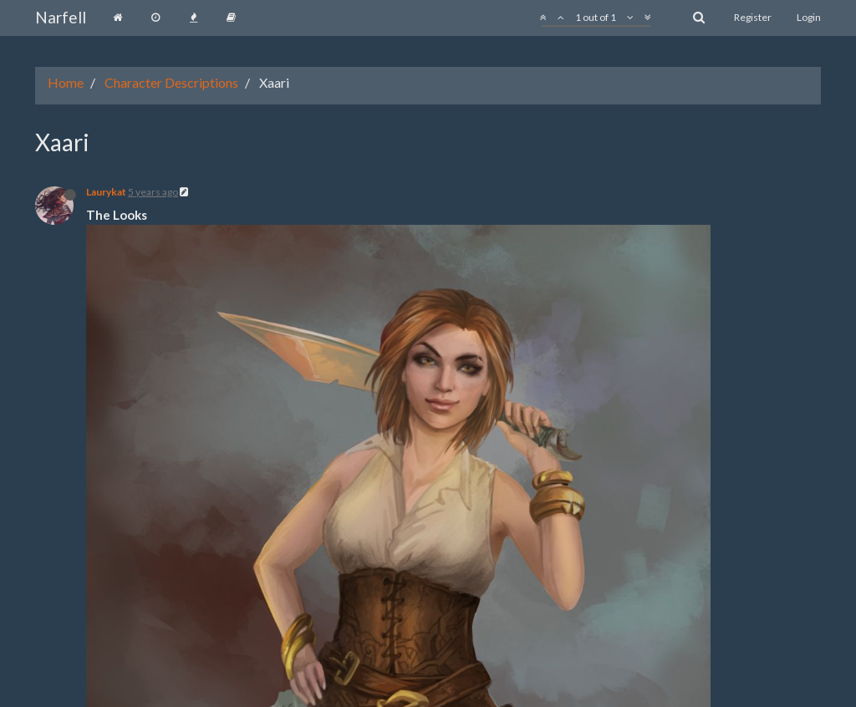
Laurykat (106, 192)
